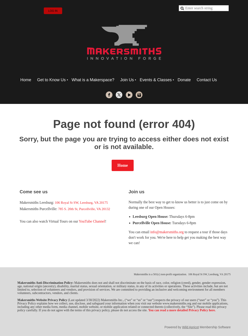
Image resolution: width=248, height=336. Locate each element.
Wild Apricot (190, 327)
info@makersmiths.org (167, 232)
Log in (53, 10)
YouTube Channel (92, 221)
